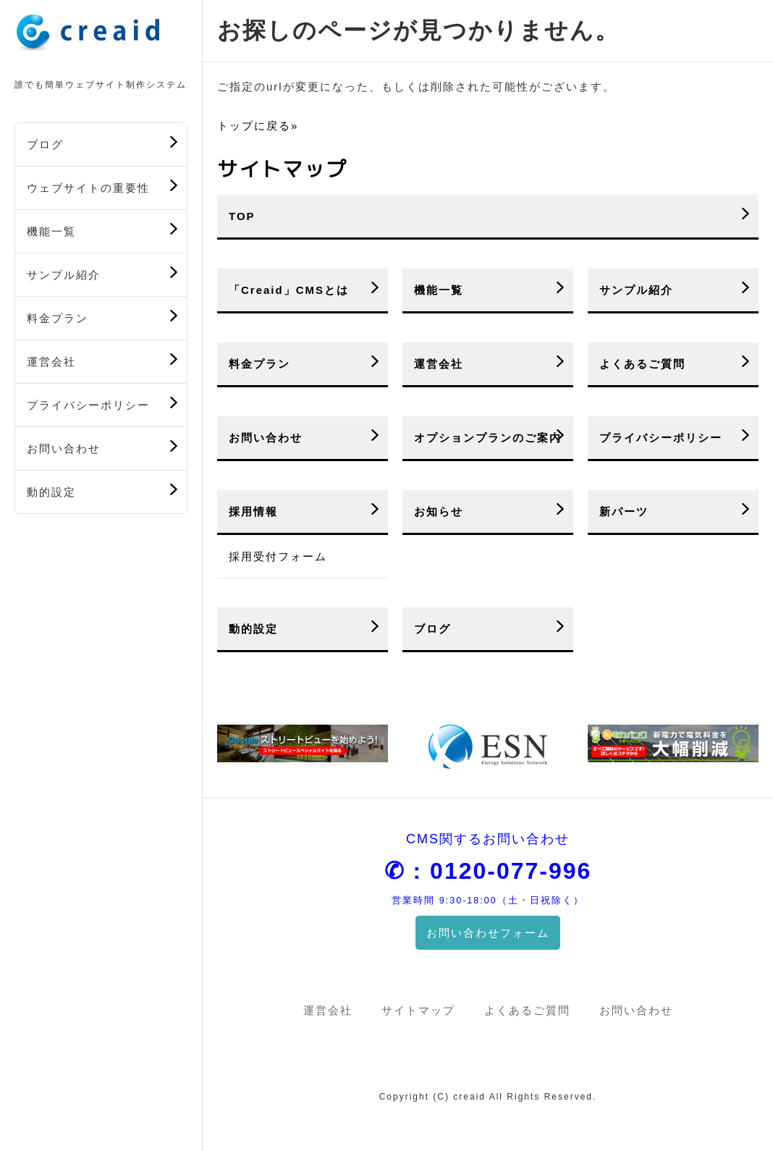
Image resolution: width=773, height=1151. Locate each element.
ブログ (45, 144)
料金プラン (57, 318)
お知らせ (438, 511)
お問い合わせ (64, 448)
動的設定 (51, 492)
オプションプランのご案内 (488, 437)
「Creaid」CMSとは (289, 290)
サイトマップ (418, 1010)
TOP (242, 216)
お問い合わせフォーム (487, 933)
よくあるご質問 (642, 364)
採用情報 (253, 511)
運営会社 (51, 361)
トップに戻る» (257, 125)
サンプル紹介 (64, 275)
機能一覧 (51, 231)
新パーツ (624, 511)
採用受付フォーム (278, 556)
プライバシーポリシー (88, 405)
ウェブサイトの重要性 (88, 188)
